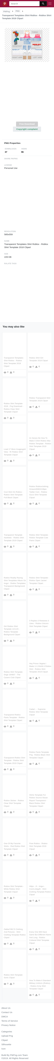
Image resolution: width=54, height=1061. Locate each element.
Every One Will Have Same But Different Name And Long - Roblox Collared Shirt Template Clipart (40, 936)
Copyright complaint (27, 129)
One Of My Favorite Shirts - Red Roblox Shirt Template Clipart (14, 844)
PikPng (6, 11)
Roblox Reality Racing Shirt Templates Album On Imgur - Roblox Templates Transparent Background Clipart (15, 582)
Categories (6, 1031)
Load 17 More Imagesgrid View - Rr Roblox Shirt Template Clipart (15, 451)
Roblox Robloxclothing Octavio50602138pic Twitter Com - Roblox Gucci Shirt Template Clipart (38, 491)
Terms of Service (9, 1021)
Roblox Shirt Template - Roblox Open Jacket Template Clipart (39, 580)
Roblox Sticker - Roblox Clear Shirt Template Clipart (14, 801)
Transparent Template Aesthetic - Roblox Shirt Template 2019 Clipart (14, 537)
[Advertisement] (26, 93)
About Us (6, 1008)
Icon (3, 1048)
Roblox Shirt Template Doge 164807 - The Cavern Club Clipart (13, 673)
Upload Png (7, 1036)
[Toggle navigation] (50, 3)
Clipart (4, 1040)
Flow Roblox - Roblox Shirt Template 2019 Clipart (38, 846)
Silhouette (6, 1044)
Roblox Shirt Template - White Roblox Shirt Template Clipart (14, 887)
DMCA (4, 1016)
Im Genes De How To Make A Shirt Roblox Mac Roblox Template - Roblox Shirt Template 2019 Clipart (40, 443)
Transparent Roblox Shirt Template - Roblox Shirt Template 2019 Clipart (14, 759)
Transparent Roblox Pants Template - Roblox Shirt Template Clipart (14, 716)
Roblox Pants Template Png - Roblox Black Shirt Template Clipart (39, 754)
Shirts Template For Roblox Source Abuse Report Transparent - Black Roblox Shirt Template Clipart (38, 800)
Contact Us (6, 1012)
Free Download (27, 124)
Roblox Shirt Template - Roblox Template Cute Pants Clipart (39, 537)
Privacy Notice (8, 1025)
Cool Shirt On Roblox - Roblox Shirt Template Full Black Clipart (13, 494)
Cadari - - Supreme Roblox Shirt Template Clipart (38, 712)
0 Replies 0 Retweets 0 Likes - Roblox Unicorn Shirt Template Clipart (39, 622)
